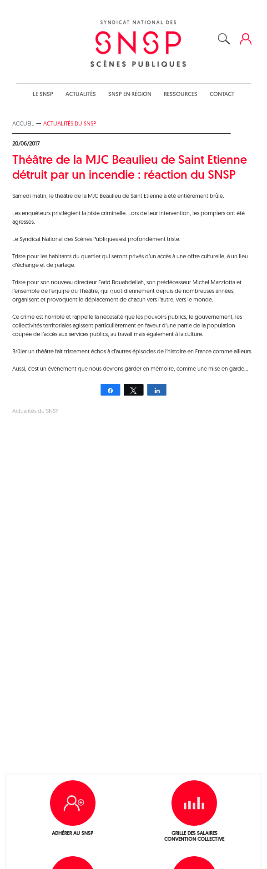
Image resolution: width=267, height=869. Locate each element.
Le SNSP (43, 94)
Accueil (23, 124)
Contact (222, 94)
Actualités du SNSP (69, 124)
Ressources (180, 94)
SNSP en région (129, 94)
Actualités (80, 94)
